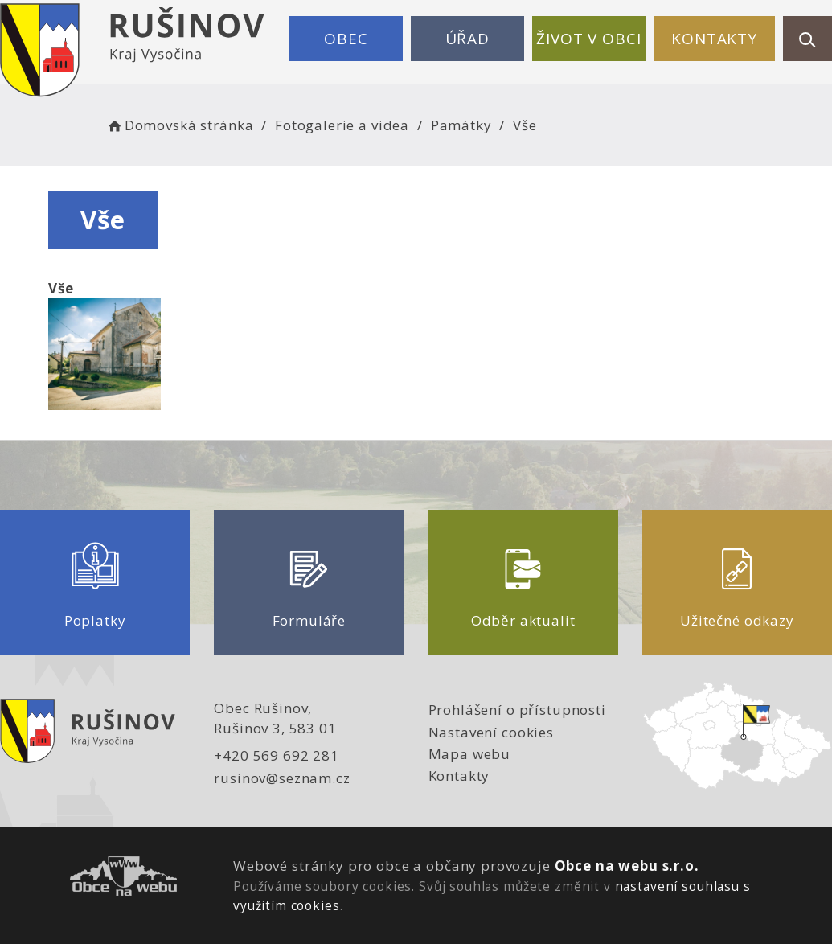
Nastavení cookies (491, 732)
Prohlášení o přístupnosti (517, 709)
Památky (461, 125)
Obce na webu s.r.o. (627, 865)
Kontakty (714, 38)
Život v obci (588, 38)
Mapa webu (469, 754)
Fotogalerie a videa (342, 125)
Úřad (467, 38)
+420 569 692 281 (276, 755)
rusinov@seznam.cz (282, 778)
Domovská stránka (179, 125)
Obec (345, 38)
